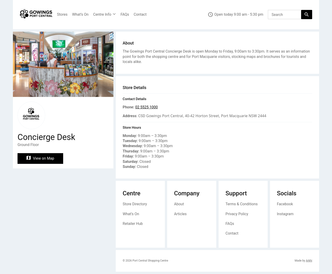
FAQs (125, 14)
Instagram (285, 214)
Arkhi (309, 260)
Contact (140, 14)
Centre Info (102, 14)
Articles (180, 214)
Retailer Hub (133, 223)
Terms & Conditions (241, 204)
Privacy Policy (236, 214)
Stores (62, 14)
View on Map (40, 158)
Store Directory (135, 204)
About (179, 204)
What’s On (80, 14)
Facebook (285, 204)
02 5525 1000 (146, 107)
